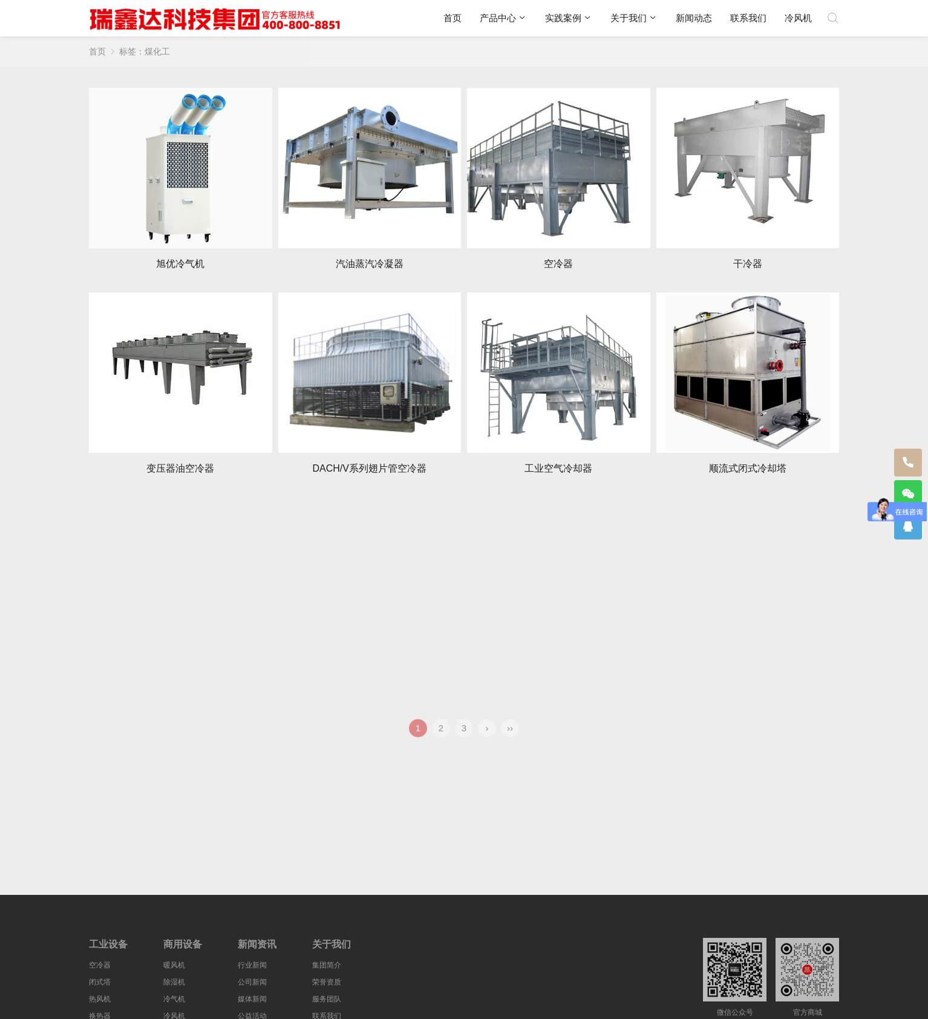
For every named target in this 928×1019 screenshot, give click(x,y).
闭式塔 (100, 982)
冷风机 (798, 18)
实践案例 (563, 18)
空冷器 (100, 965)
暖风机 (174, 965)
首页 (452, 18)
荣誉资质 (326, 982)
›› (510, 737)
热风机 (100, 999)
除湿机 (174, 982)
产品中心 (498, 18)
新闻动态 (694, 18)
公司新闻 (252, 982)
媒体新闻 (252, 999)
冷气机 (174, 999)
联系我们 (748, 18)
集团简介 (326, 965)
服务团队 (326, 999)
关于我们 (628, 18)
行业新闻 (252, 965)
